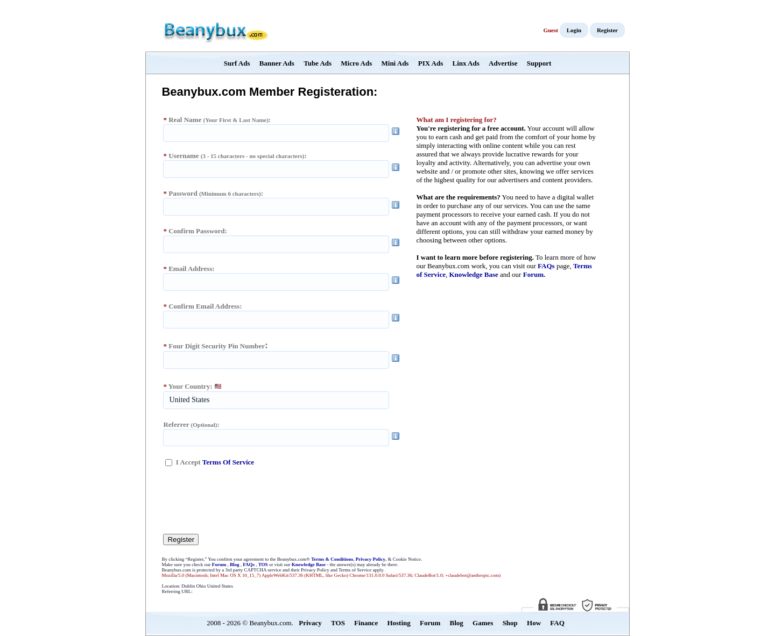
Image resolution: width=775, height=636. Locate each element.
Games (483, 623)
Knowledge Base (473, 274)
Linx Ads (466, 63)
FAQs (546, 266)
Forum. (534, 274)
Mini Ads (395, 63)
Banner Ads (276, 63)
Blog (234, 564)
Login (574, 30)
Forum (219, 564)
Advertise (503, 63)
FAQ (557, 623)
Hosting (398, 623)
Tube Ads (318, 63)
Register (607, 30)
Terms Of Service (228, 462)
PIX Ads (430, 63)
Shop (510, 623)
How (534, 623)
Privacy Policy (370, 559)
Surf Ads (237, 63)
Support (539, 63)
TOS (263, 564)
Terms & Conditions (332, 559)
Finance (366, 623)
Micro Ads (356, 63)
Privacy (310, 623)
